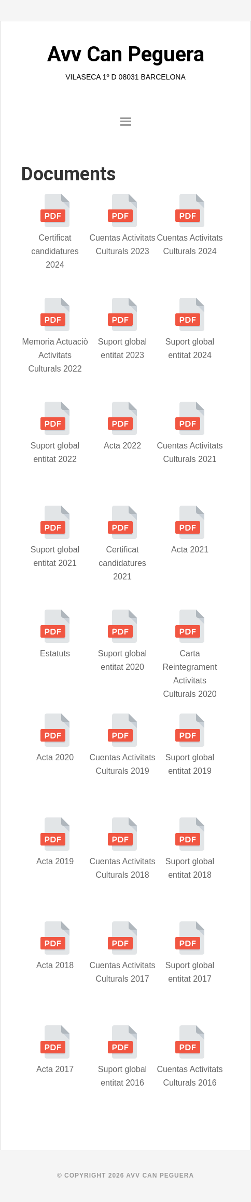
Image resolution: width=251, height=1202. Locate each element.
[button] (125, 122)
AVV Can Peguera (160, 1175)
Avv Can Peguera (125, 54)
